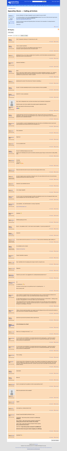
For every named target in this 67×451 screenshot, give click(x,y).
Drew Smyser (11, 256)
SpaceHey (10, 19)
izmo (12, 396)
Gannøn (13, 435)
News (18, 447)
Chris (12, 408)
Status (46, 447)
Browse (12, 5)
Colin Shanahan (11, 197)
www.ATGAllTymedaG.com (21, 206)
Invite (40, 5)
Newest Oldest (24, 35)
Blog (22, 5)
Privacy (33, 447)
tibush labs (36, 444)
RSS (29, 447)
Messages (19, 5)
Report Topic (56, 26)
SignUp (58, 1)
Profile (11, 23)
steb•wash (10, 40)
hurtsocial (10, 318)
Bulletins (25, 5)
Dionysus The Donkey (12, 283)
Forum (28, 5)
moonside (10, 378)
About (47, 5)
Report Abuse (42, 447)
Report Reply (56, 41)
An (13, 15)
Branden (13, 170)
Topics (11, 21)
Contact (39, 447)
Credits (27, 447)
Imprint (36, 447)
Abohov (13, 160)
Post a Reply (10, 32)
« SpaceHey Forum (11, 8)
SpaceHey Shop (49, 447)
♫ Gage (13, 262)
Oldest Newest (16, 35)
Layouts (35, 5)
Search (44, 1)
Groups (31, 5)
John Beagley (11, 295)
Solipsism (10, 247)
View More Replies (55, 440)
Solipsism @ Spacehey (20, 248)
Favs (38, 5)
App (42, 5)
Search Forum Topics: (28, 1)
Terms (31, 447)
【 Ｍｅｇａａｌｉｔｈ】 (11, 220)
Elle (12, 190)
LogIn (55, 1)
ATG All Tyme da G (11, 204)
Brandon (13, 384)
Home (9, 5)
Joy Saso (13, 268)
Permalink (51, 41)
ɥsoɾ (12, 176)
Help (53, 1)
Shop (45, 5)
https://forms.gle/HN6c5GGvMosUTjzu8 (23, 19)
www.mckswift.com (33, 239)
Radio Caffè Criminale (11, 275)
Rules (20, 447)
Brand (24, 447)
